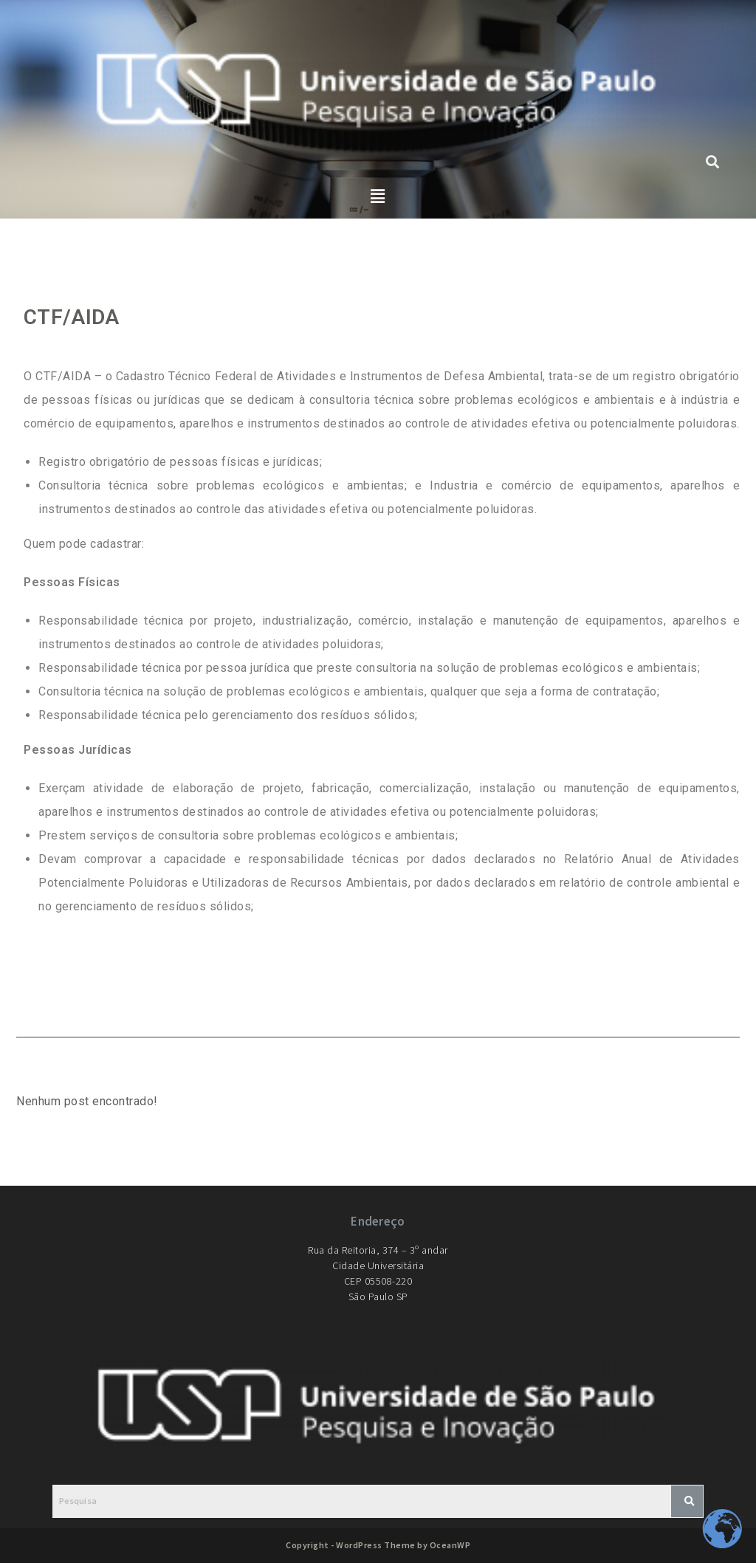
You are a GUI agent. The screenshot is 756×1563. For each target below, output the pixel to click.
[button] (378, 197)
